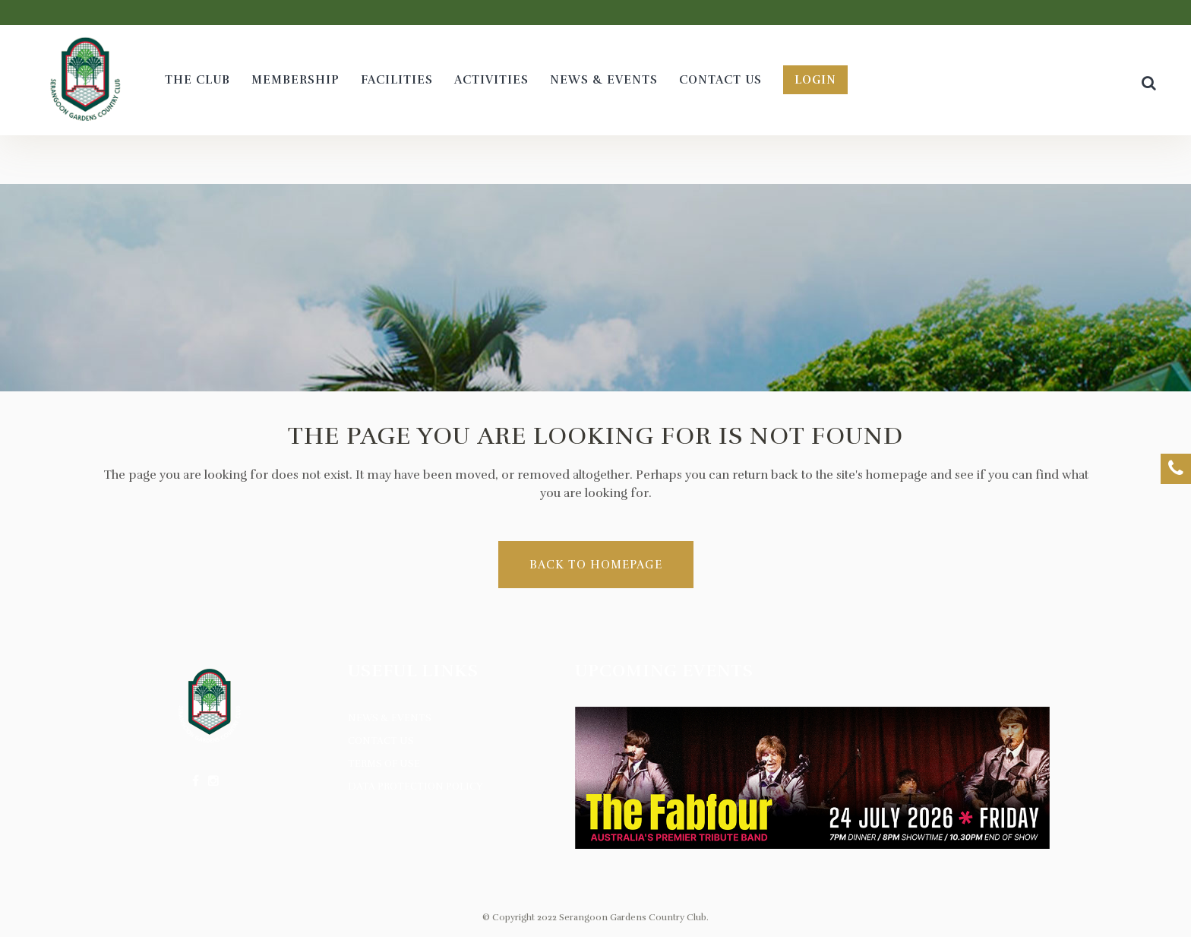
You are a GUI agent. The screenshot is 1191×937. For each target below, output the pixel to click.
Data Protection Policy (415, 786)
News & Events (389, 718)
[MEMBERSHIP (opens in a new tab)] (295, 80)
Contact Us (381, 741)
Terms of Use (384, 764)
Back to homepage (595, 564)
